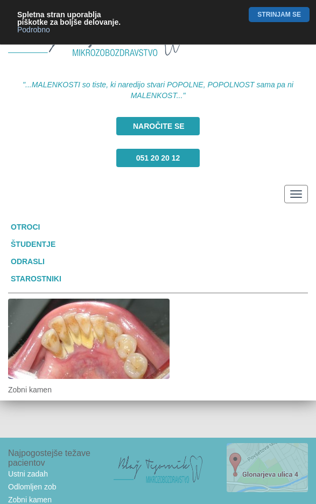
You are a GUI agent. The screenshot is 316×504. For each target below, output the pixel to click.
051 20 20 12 (158, 158)
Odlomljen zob (32, 486)
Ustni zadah (28, 474)
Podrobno (33, 29)
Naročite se (159, 126)
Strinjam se (279, 14)
